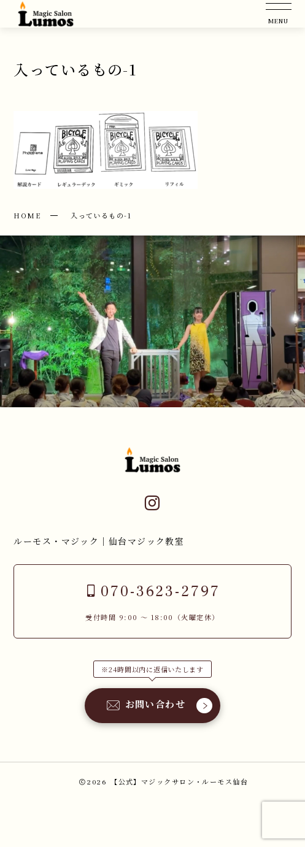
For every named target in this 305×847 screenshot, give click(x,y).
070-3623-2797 (152, 591)
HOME (27, 215)
